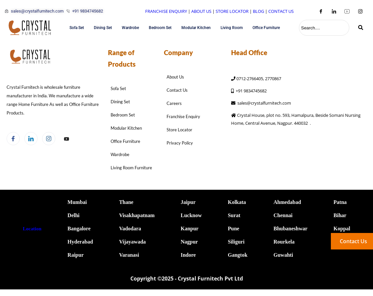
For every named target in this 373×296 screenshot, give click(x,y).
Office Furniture (266, 27)
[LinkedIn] (334, 11)
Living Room (232, 27)
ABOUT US (201, 11)
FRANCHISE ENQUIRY (166, 11)
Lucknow (191, 215)
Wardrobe (130, 27)
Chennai (283, 215)
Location (32, 228)
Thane (126, 202)
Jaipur (188, 202)
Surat (234, 215)
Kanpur (190, 228)
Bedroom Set (160, 27)
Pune (233, 228)
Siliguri (236, 242)
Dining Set (103, 27)
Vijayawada (132, 242)
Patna (340, 202)
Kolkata (237, 202)
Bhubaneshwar (290, 228)
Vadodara (130, 228)
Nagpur (189, 242)
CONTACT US (281, 11)
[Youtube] (347, 11)
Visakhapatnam (137, 215)
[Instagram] (360, 11)
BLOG (258, 11)
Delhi (73, 215)
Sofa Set (76, 27)
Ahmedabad (287, 202)
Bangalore (79, 228)
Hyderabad (80, 242)
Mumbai (77, 202)
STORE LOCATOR (232, 11)
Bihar (339, 215)
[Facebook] (321, 11)
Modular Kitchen (196, 27)
